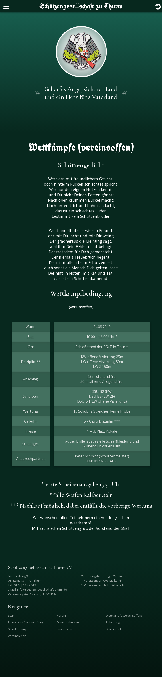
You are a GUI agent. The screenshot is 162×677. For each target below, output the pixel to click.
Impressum (64, 629)
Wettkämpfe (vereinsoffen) (124, 615)
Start (11, 615)
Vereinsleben (17, 636)
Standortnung (17, 629)
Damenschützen (68, 622)
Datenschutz (114, 629)
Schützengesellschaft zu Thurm (81, 6)
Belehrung (113, 622)
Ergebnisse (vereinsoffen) (25, 622)
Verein (61, 615)
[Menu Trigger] (6, 6)
